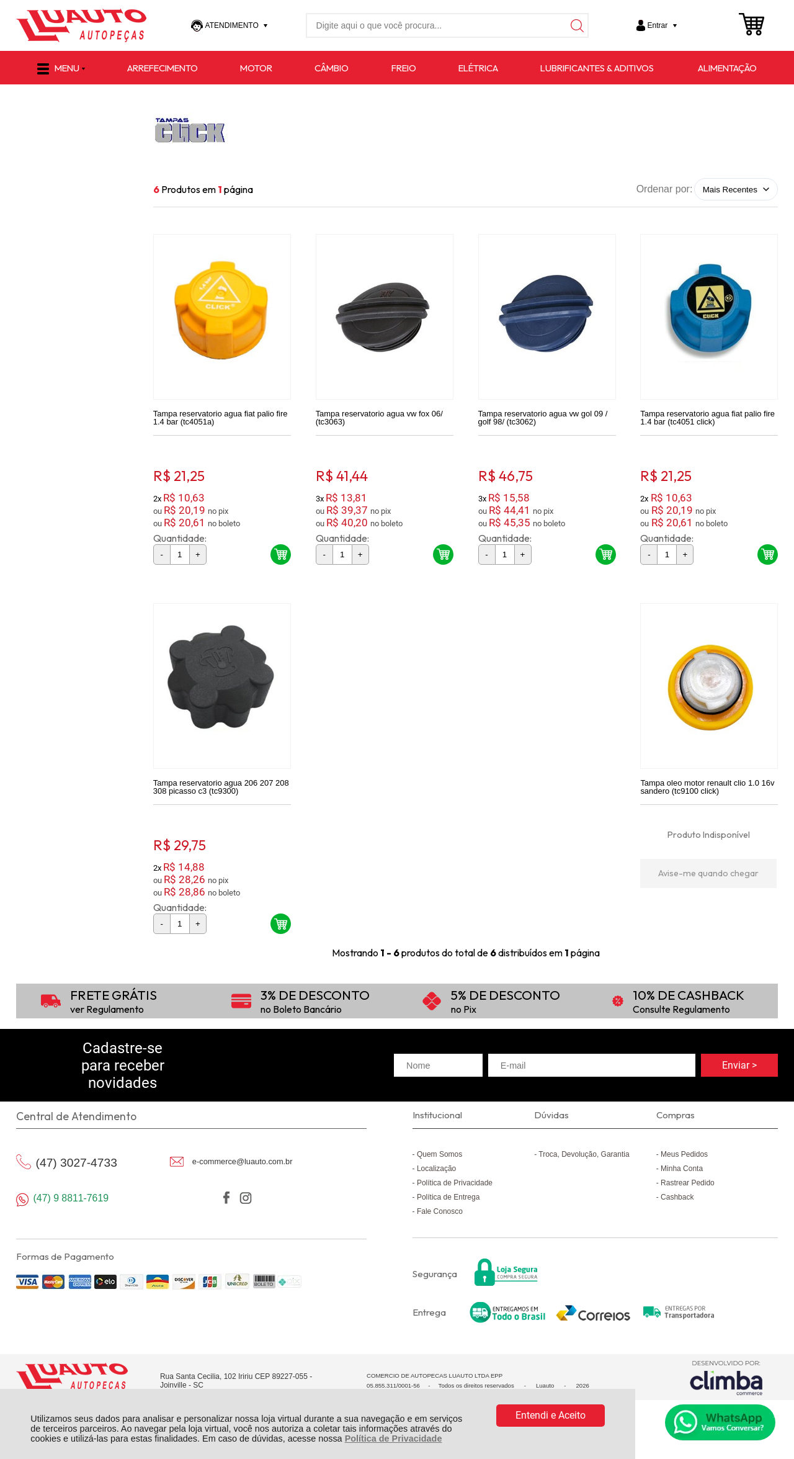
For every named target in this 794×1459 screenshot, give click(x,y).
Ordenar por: (664, 189)
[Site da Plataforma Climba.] (726, 1386)
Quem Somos (439, 1163)
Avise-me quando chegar (708, 882)
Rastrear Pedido (688, 1192)
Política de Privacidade (393, 1438)
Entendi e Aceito (550, 1415)
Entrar (658, 25)
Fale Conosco (440, 1220)
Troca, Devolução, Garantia (583, 1163)
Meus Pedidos (684, 1163)
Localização (436, 1178)
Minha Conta (682, 1178)
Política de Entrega (448, 1206)
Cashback (677, 1206)
